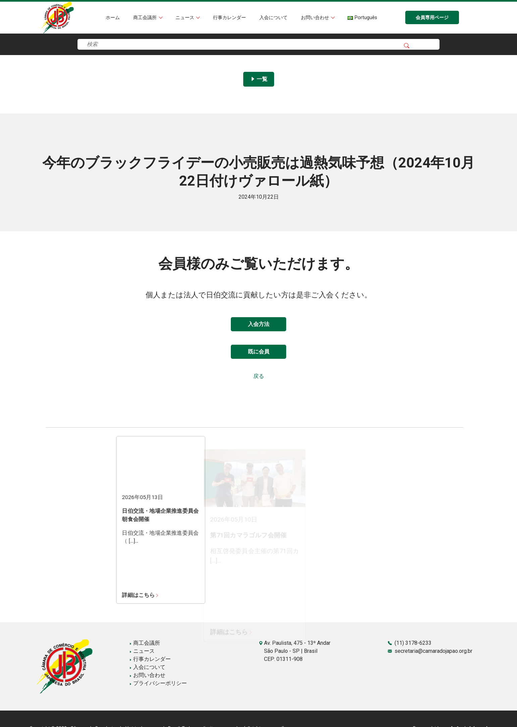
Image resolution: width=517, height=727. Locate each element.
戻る (258, 376)
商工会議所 (145, 17)
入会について (273, 17)
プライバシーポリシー (158, 683)
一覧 (258, 79)
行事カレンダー (229, 17)
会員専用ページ (432, 17)
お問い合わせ (315, 17)
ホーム (113, 17)
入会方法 (258, 324)
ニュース (185, 17)
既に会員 (258, 351)
